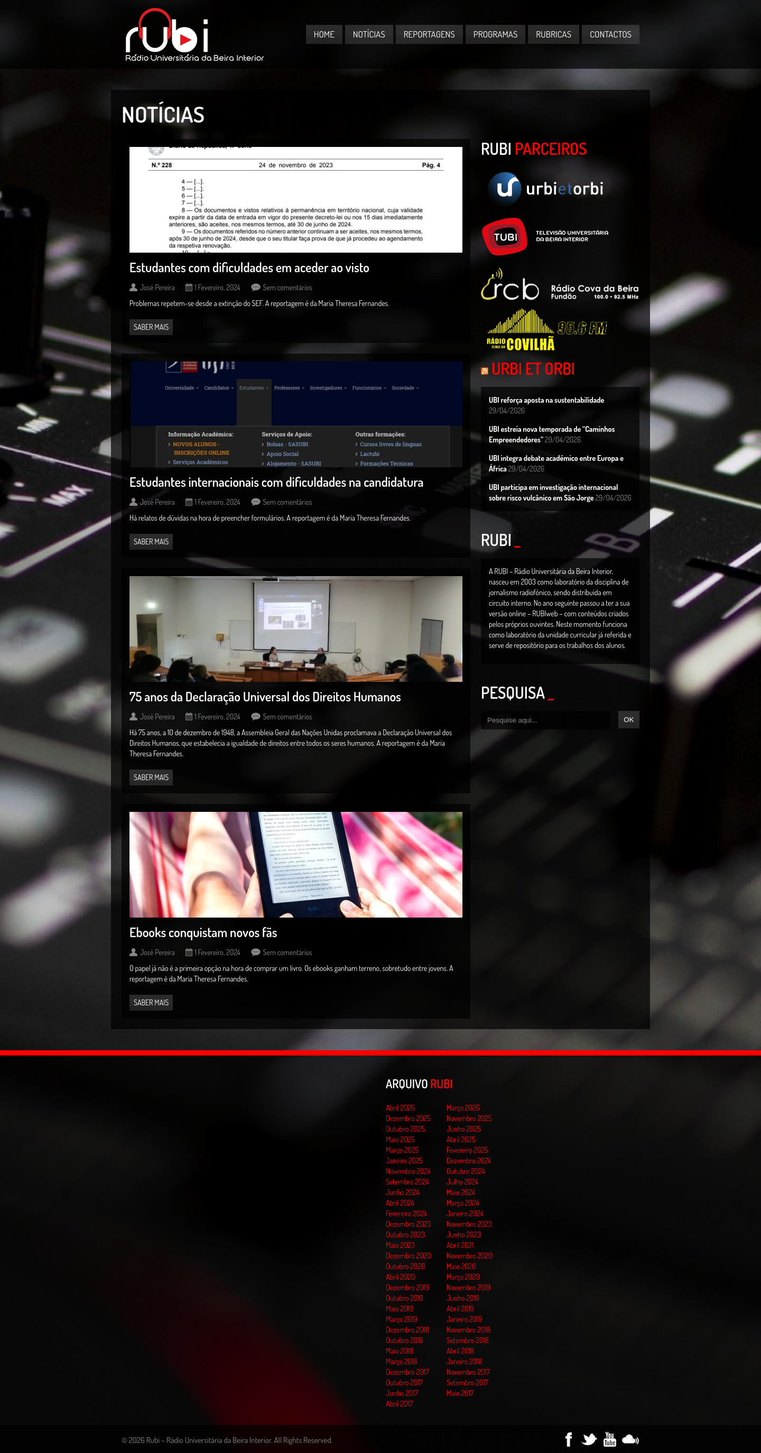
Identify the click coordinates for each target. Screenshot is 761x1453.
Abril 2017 (399, 1403)
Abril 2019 (460, 1308)
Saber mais (151, 326)
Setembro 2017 (467, 1382)
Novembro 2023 (469, 1223)
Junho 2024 (403, 1192)
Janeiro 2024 (465, 1213)
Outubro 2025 (405, 1128)
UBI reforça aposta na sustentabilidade (546, 399)
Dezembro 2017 (407, 1371)
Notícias (369, 34)
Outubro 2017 (404, 1382)
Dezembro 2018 (407, 1329)
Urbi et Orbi (533, 368)
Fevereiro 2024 (406, 1213)
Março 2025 (402, 1149)
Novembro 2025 (469, 1118)
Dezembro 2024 (469, 1160)
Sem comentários (287, 287)
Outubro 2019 (404, 1297)
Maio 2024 (461, 1192)
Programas (496, 34)
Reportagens (429, 34)
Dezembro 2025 (408, 1118)
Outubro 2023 (405, 1234)
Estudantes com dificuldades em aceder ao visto (249, 267)
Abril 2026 (400, 1107)
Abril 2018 (460, 1350)
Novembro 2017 (468, 1371)
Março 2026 (463, 1107)
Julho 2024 (462, 1181)
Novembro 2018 (468, 1329)
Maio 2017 (460, 1393)
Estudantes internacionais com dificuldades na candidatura (276, 482)
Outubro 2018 (404, 1340)
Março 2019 (401, 1319)
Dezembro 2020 (408, 1255)
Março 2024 (463, 1202)
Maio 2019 (399, 1308)
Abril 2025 (461, 1139)
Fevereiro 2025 (467, 1149)
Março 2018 (401, 1361)
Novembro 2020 (469, 1255)
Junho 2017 (402, 1393)
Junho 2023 (464, 1234)
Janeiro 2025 (404, 1160)
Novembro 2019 (468, 1287)
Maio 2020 (461, 1266)
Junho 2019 (463, 1297)
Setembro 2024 (407, 1181)
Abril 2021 (460, 1245)
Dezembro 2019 (407, 1287)
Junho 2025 (464, 1128)
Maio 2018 (399, 1350)
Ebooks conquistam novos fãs (203, 932)
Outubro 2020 (405, 1266)
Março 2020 (463, 1276)
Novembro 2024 (408, 1171)
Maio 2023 (400, 1245)
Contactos (611, 34)
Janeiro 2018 (464, 1361)
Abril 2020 (400, 1276)
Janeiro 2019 (464, 1319)
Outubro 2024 (466, 1171)
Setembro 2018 (468, 1340)
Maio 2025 (400, 1139)
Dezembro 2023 (408, 1223)
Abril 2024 (400, 1202)
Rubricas (553, 34)
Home (324, 34)
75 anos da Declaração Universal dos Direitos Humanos (265, 696)
